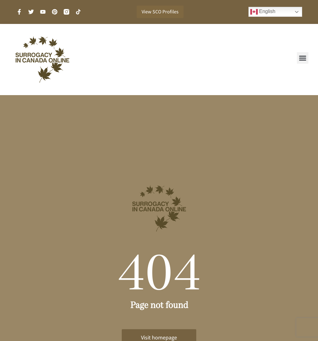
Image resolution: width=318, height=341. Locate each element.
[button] (303, 58)
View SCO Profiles (160, 11)
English (262, 12)
